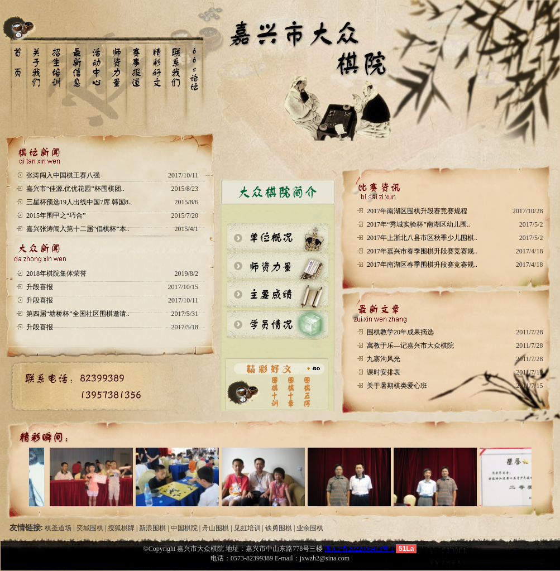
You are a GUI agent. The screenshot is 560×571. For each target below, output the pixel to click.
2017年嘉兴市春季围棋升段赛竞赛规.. (422, 251)
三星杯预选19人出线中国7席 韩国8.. (79, 202)
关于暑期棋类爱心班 (397, 386)
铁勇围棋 (278, 528)
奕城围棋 (89, 528)
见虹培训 (247, 528)
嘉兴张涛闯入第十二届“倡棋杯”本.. (78, 229)
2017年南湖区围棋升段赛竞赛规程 (417, 211)
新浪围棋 (152, 528)
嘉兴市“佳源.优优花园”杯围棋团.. (75, 189)
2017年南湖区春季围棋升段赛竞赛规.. (422, 264)
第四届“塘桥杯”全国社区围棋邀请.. (78, 314)
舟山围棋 (215, 528)
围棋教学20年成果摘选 (400, 332)
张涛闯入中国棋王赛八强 (63, 175)
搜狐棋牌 (121, 528)
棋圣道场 (58, 528)
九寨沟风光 (383, 359)
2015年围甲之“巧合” (56, 215)
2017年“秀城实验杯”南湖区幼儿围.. (418, 224)
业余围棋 (309, 528)
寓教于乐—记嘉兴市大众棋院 (410, 345)
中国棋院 (184, 528)
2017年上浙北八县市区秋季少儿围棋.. (422, 238)
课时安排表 (383, 372)
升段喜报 (39, 287)
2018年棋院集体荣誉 (56, 273)
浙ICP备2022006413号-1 (359, 549)
